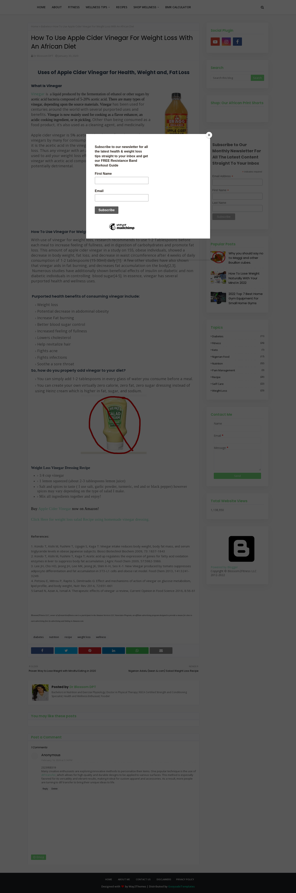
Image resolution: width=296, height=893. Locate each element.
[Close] (209, 135)
